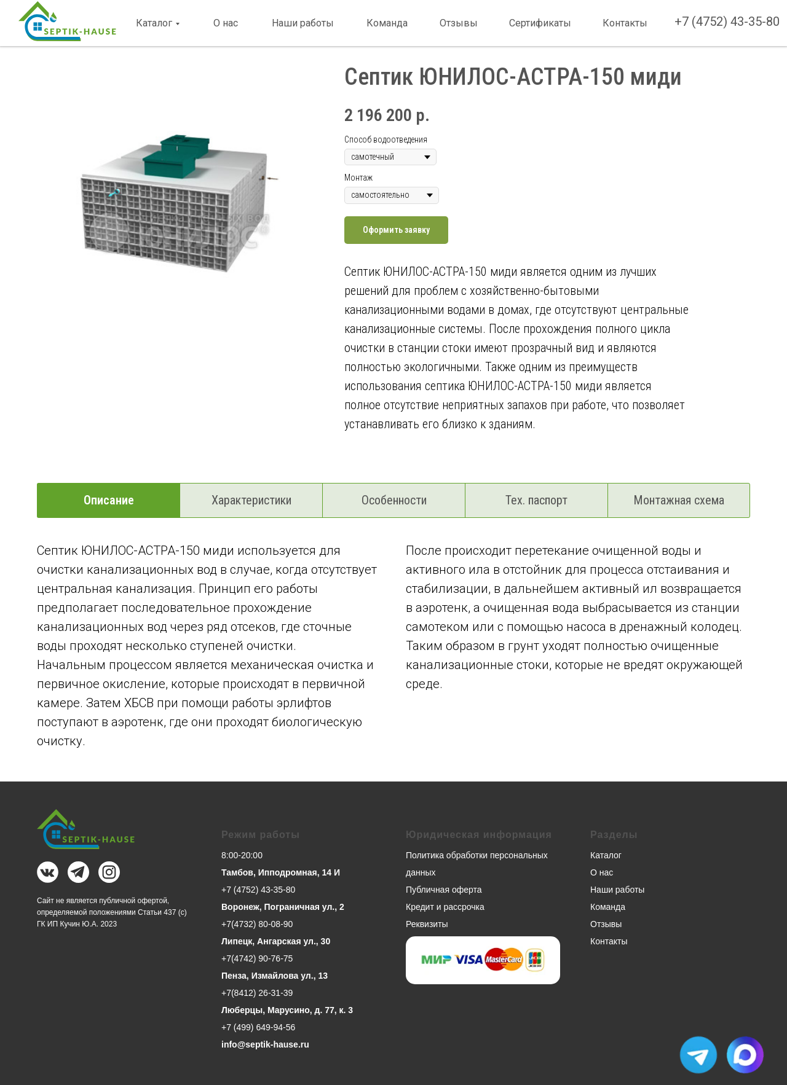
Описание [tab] (109, 500)
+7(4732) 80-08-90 (257, 924)
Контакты (625, 23)
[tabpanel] (393, 658)
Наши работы (303, 23)
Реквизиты (427, 924)
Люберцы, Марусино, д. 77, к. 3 (287, 1010)
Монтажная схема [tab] (678, 500)
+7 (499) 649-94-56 (258, 1027)
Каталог (154, 23)
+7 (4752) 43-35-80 (727, 21)
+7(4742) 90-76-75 (257, 958)
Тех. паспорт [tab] (536, 500)
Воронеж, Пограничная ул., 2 (282, 907)
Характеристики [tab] (251, 500)
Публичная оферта (444, 890)
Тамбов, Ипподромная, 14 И (280, 872)
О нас (225, 23)
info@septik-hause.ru (265, 1044)
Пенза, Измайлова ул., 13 (274, 976)
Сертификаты (540, 23)
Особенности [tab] (394, 500)
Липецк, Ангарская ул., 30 (275, 941)
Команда (387, 23)
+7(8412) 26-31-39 (257, 993)
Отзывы (459, 23)
